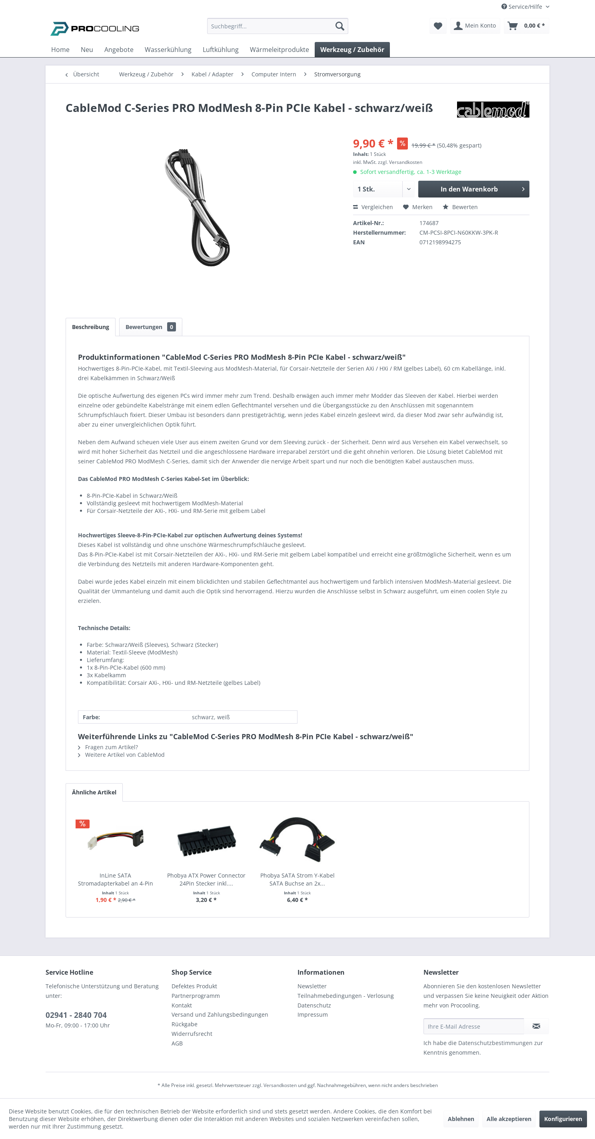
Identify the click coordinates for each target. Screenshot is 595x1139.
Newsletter (312, 986)
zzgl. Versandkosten (400, 162)
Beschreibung (90, 327)
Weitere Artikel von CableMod (121, 754)
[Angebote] (119, 49)
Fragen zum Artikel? (108, 747)
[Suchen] (339, 26)
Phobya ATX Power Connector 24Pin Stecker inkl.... (206, 879)
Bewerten (460, 207)
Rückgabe (185, 1024)
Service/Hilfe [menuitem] (522, 6)
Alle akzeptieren (509, 1119)
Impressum (313, 1014)
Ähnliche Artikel (94, 792)
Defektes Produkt (194, 986)
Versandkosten (280, 1085)
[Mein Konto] (475, 26)
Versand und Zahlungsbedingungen (220, 1014)
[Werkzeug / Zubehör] (352, 49)
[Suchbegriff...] (277, 26)
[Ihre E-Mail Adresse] (473, 1026)
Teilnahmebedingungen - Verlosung (346, 995)
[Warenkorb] (526, 26)
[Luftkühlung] (220, 49)
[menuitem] (277, 30)
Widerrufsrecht (192, 1033)
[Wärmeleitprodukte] (279, 49)
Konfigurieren (563, 1119)
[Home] (60, 49)
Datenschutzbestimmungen (495, 1043)
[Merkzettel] (438, 26)
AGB (177, 1043)
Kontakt (182, 1005)
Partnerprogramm (196, 995)
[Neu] (87, 49)
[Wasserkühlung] (168, 49)
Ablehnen (461, 1119)
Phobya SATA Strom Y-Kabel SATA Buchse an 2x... (297, 879)
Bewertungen (151, 326)
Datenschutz (314, 1005)
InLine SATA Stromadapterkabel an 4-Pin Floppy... (115, 880)
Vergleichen (373, 207)
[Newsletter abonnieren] (536, 1026)
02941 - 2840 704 (76, 1015)
